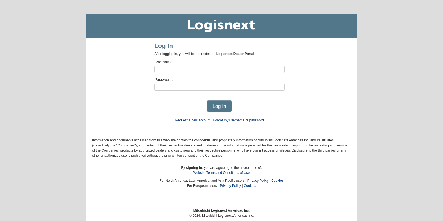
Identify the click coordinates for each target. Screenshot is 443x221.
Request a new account (192, 120)
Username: (163, 62)
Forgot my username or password (238, 120)
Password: (163, 79)
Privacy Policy (258, 181)
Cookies (277, 181)
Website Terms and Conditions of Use (221, 173)
